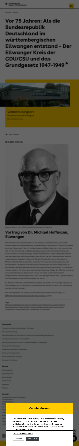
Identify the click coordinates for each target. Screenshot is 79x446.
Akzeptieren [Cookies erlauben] (32, 439)
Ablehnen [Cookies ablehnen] (18, 439)
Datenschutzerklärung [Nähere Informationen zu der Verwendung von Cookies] (23, 434)
